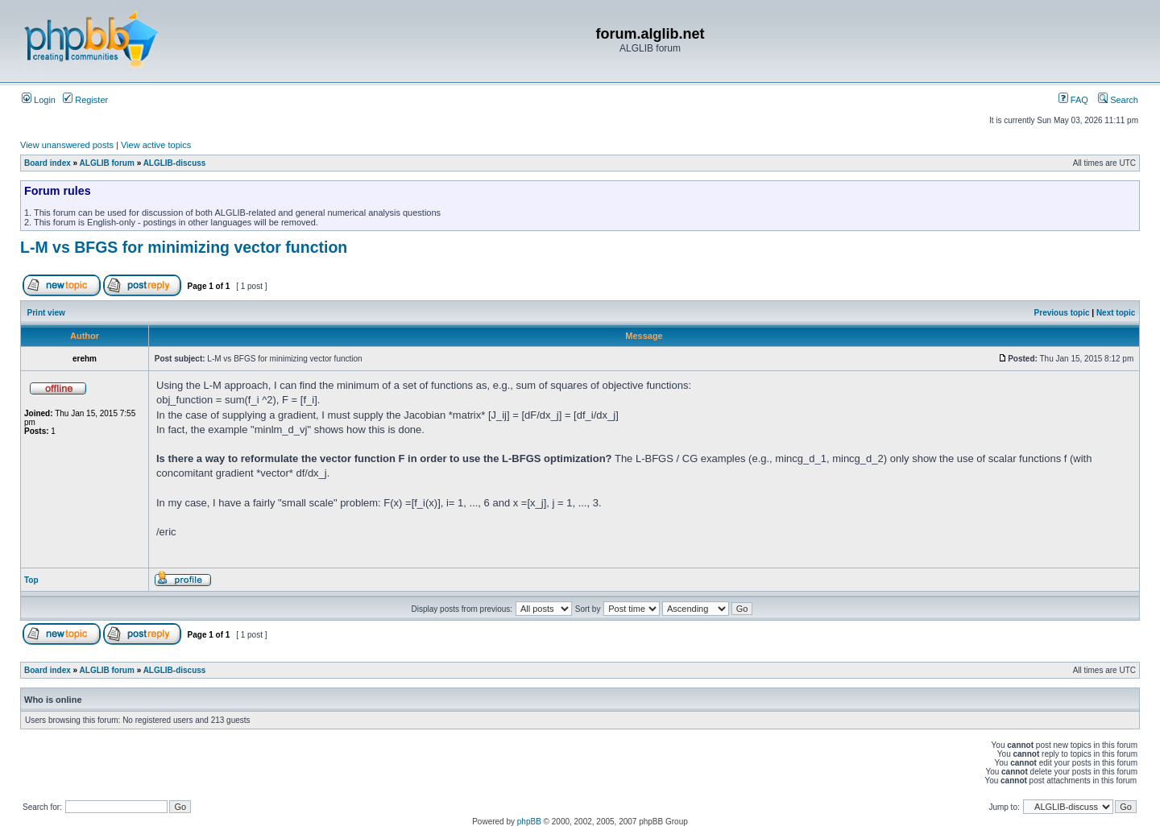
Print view (46, 312)
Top (31, 580)
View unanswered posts (67, 145)
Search (1118, 100)
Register (85, 100)
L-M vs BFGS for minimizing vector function (183, 247)
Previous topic (1062, 312)
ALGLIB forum (107, 163)
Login (39, 100)
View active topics (156, 145)
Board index (47, 163)
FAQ (1073, 100)
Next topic (1115, 312)
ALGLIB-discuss (174, 163)
